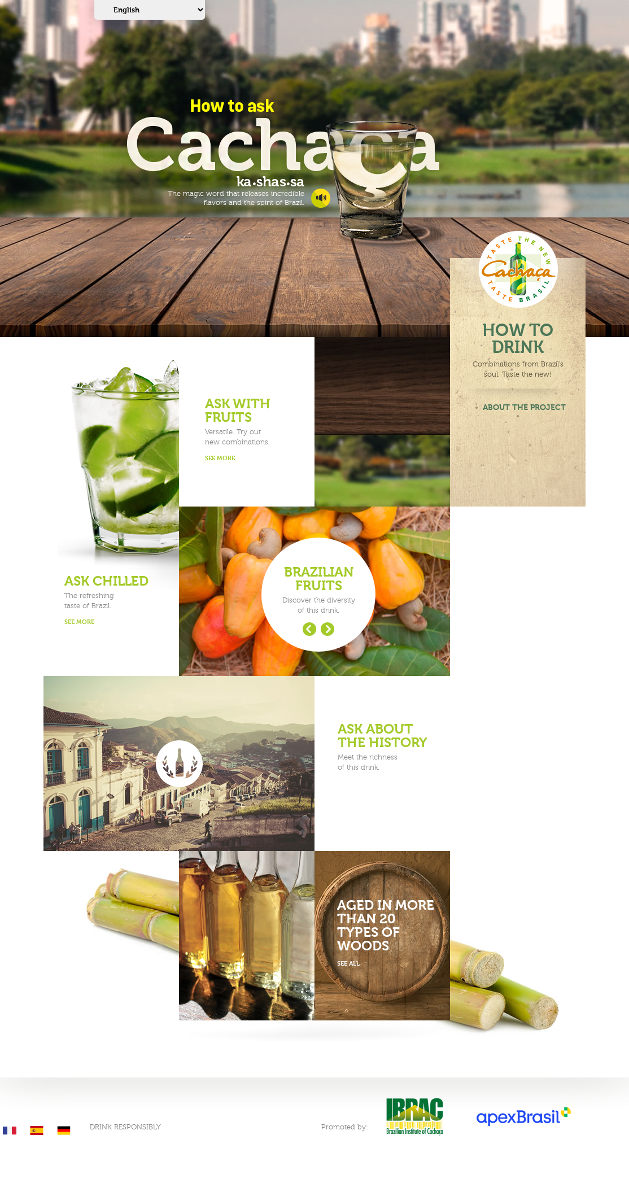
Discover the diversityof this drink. (318, 590)
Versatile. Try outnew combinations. (254, 431)
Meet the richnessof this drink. (387, 747)
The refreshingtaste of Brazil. (113, 601)
